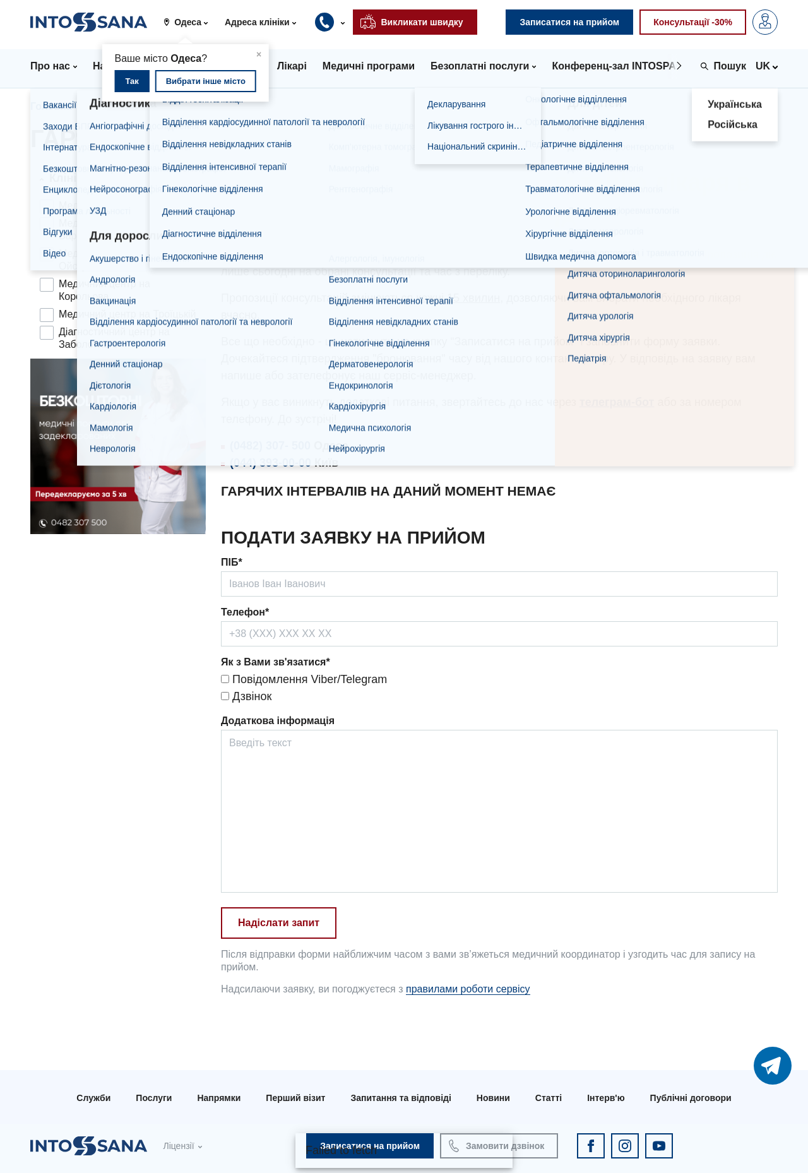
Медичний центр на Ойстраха (104, 259)
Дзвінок (246, 696)
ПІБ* (231, 562)
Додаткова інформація (278, 720)
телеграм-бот (616, 402)
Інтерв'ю (605, 1098)
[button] (190, 22)
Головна (51, 106)
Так (131, 81)
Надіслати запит (278, 922)
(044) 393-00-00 (270, 462)
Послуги (154, 1098)
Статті (548, 1098)
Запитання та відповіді (400, 1098)
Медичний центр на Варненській (104, 229)
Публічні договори (691, 1098)
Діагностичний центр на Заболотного (114, 338)
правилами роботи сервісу (468, 989)
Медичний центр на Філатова (127, 205)
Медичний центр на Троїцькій (127, 314)
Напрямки (219, 1098)
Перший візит (295, 1098)
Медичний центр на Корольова (104, 290)
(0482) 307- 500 (270, 445)
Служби (93, 1098)
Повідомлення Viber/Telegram (304, 679)
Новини (493, 1098)
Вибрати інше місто (206, 81)
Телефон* (245, 612)
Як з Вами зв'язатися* (275, 662)
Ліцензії (178, 1146)
